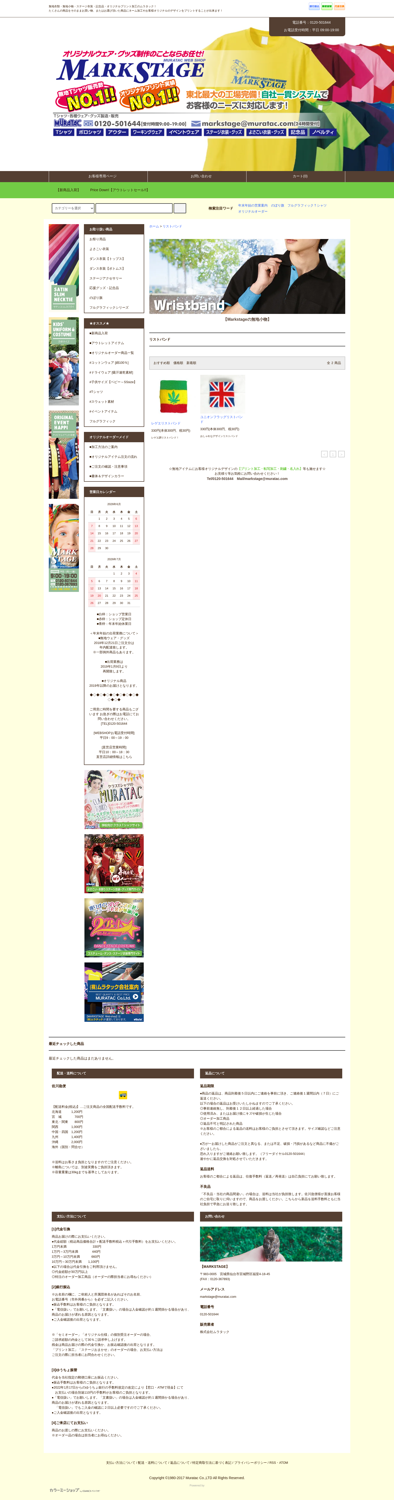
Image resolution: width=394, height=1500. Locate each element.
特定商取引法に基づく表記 (211, 1463)
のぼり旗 (277, 205)
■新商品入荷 (98, 333)
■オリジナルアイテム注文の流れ (113, 457)
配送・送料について (152, 1463)
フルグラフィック (102, 421)
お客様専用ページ (98, 176)
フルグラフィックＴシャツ (307, 205)
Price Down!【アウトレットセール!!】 (117, 190)
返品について (180, 1463)
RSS (272, 1463)
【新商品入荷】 (65, 190)
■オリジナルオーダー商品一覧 (111, 353)
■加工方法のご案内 (103, 447)
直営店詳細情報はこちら (114, 757)
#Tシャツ (96, 392)
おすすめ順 (162, 363)
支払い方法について (120, 1463)
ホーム (154, 226)
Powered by (127, 1488)
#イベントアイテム (103, 411)
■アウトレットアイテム (106, 343)
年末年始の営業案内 (253, 205)
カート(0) (296, 176)
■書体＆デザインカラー (106, 476)
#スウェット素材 (101, 401)
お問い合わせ (197, 176)
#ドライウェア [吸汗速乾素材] (111, 372)
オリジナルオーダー (253, 211)
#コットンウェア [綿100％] (109, 362)
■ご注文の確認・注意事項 (108, 466)
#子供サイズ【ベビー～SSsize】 (113, 382)
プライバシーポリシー (250, 1463)
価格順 (178, 363)
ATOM (283, 1463)
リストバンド (172, 226)
